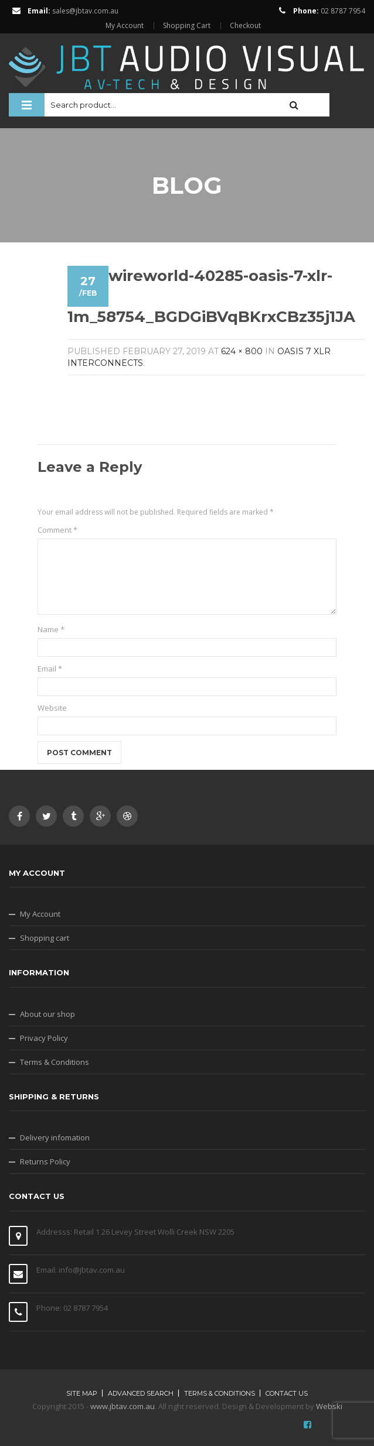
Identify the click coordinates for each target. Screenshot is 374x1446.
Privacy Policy (44, 1038)
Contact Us (287, 1393)
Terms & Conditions (54, 1062)
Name (51, 629)
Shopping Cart (186, 25)
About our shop (47, 1014)
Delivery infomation (55, 1137)
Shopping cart (44, 938)
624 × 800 (242, 351)
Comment (57, 530)
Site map (81, 1393)
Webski (329, 1406)
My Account (125, 25)
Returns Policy (45, 1161)
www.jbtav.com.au (122, 1406)
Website (52, 708)
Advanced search (141, 1393)
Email (50, 668)
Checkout (245, 25)
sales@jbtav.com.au (85, 11)
